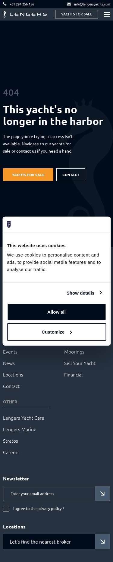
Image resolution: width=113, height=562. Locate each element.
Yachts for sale (76, 14)
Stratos (10, 440)
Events (10, 351)
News (9, 363)
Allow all (56, 312)
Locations (13, 374)
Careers (11, 452)
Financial (73, 374)
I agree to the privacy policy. (38, 509)
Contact (70, 174)
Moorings (74, 351)
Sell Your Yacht (80, 363)
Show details (81, 292)
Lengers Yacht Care (23, 417)
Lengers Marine (19, 429)
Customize (57, 331)
